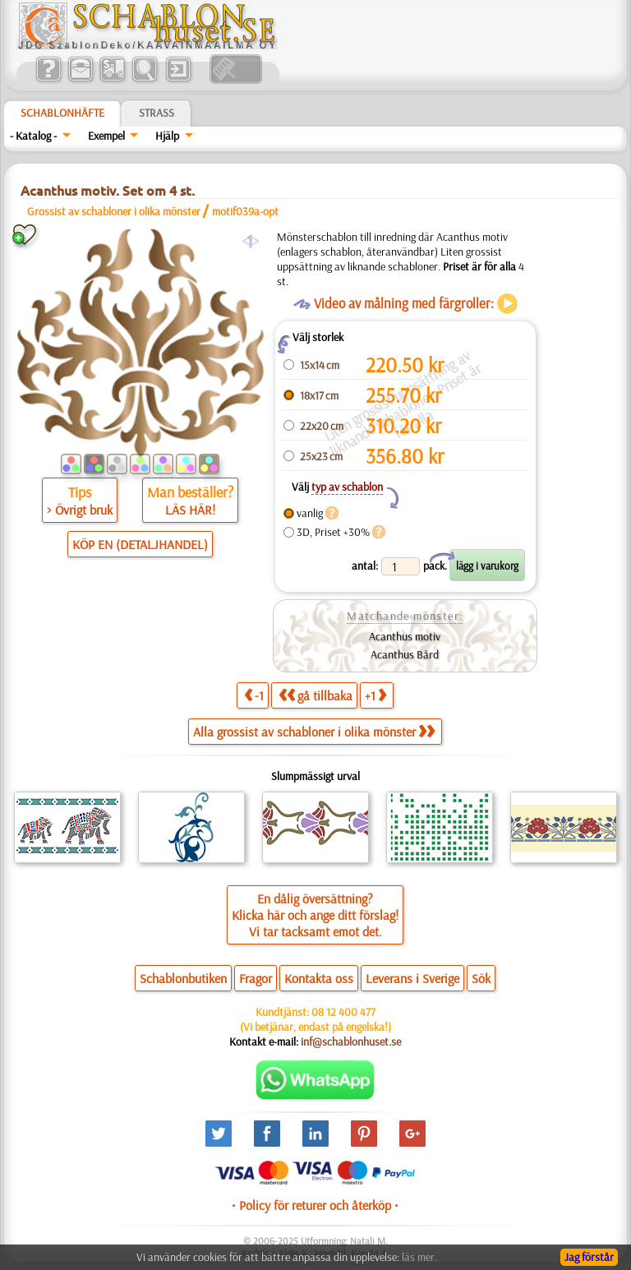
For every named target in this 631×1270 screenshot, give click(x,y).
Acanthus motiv (404, 636)
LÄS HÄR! (190, 509)
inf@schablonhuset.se (351, 1041)
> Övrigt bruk (80, 509)
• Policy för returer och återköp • (315, 1205)
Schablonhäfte (62, 112)
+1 (375, 695)
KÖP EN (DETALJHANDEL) (140, 544)
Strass (156, 112)
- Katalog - (33, 135)
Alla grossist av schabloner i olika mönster (314, 731)
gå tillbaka (315, 695)
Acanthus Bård (405, 654)
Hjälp (167, 135)
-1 (254, 695)
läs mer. (419, 1256)
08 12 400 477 (343, 1011)
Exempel (106, 135)
